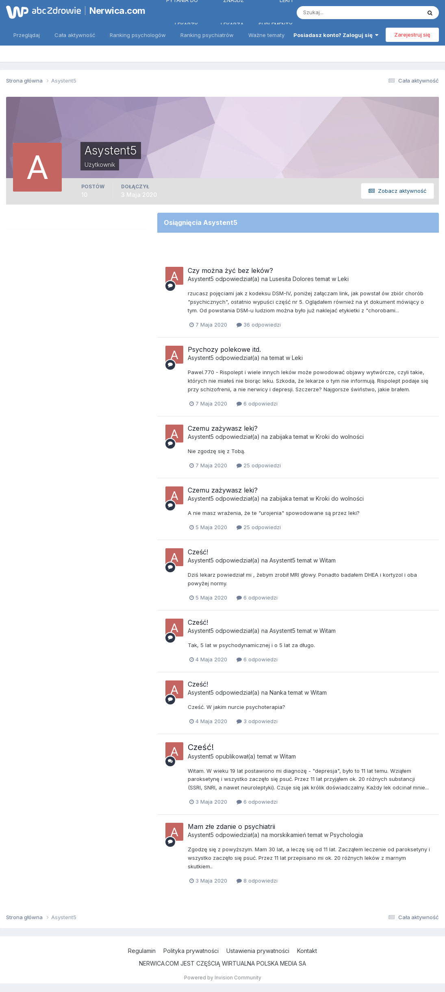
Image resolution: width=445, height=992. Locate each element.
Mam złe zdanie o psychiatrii (231, 826)
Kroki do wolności (340, 436)
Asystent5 (201, 278)
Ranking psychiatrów (207, 35)
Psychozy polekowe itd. (224, 349)
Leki (343, 278)
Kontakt (307, 950)
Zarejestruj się (412, 34)
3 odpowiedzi (257, 721)
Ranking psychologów (138, 35)
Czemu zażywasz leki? (223, 428)
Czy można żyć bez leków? (230, 270)
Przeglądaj (26, 35)
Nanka (278, 692)
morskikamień (287, 834)
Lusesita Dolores (291, 278)
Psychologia (346, 834)
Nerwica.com (115, 10)
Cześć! (198, 552)
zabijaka (280, 436)
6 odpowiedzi (257, 403)
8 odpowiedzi (257, 880)
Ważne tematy (266, 35)
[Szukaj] (327, 12)
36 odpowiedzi (259, 324)
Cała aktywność (74, 35)
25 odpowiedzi (259, 465)
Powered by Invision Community (222, 978)
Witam (327, 560)
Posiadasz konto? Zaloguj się (335, 35)
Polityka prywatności (191, 950)
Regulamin (142, 950)
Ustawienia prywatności (257, 950)
